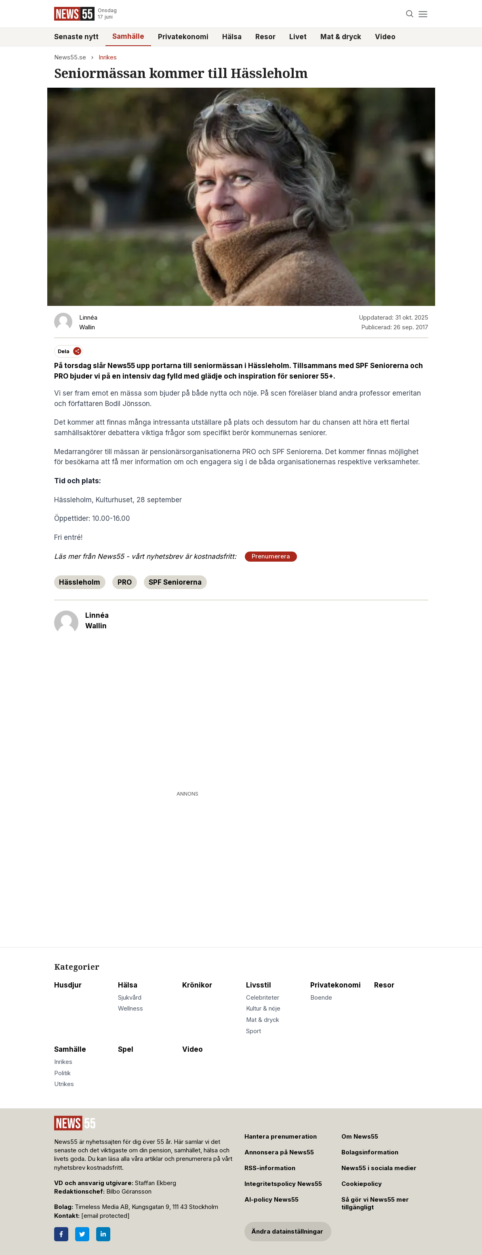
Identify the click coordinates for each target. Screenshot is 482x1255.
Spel (125, 1049)
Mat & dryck (340, 37)
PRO (125, 582)
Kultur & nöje (263, 1008)
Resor (265, 37)
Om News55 (359, 1136)
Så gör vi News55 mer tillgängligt (375, 1203)
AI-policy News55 (271, 1199)
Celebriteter (262, 997)
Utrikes (64, 1084)
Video (385, 37)
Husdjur (68, 985)
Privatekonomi (183, 37)
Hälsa (232, 37)
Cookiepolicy (361, 1184)
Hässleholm (79, 582)
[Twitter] (82, 1234)
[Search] (409, 14)
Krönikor (197, 985)
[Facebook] (61, 1234)
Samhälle (128, 36)
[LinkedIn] (103, 1234)
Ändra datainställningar (287, 1231)
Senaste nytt (76, 37)
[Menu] (423, 14)
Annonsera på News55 (279, 1152)
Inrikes (108, 57)
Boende (321, 997)
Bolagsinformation (369, 1152)
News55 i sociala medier (379, 1168)
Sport (253, 1031)
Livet (298, 37)
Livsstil (258, 985)
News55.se (70, 57)
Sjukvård (129, 997)
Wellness (130, 1008)
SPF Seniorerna (175, 582)
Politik (62, 1073)
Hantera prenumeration (280, 1136)
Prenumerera (271, 556)
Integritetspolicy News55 (283, 1184)
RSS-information (269, 1168)
